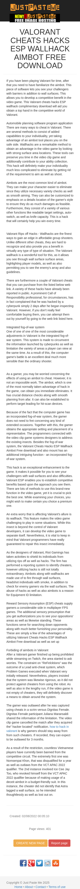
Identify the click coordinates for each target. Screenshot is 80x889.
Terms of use (56, 887)
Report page (59, 843)
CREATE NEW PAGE (30, 843)
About (29, 887)
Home (18, 887)
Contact (40, 887)
